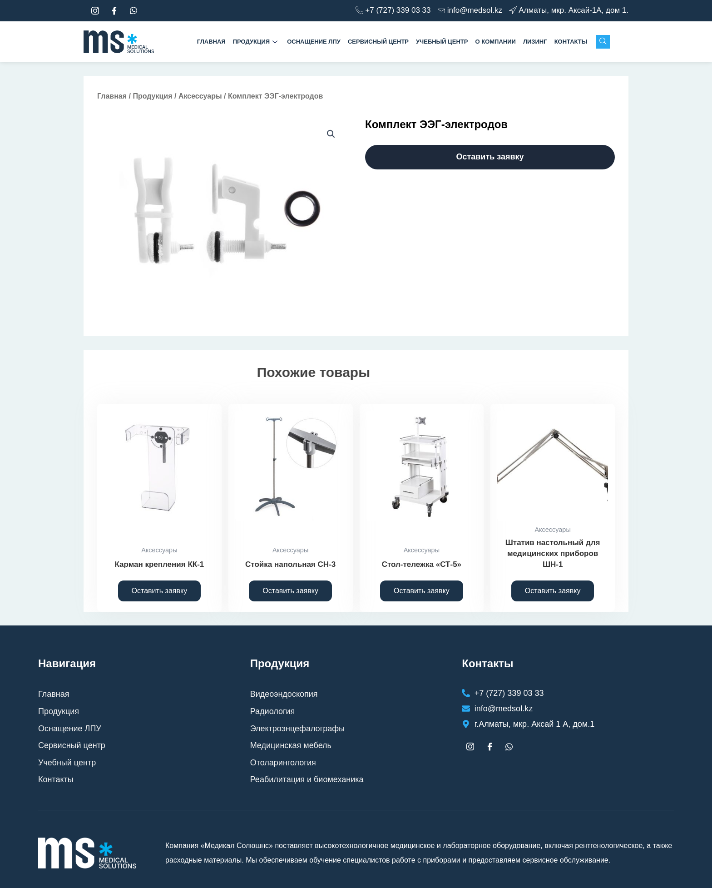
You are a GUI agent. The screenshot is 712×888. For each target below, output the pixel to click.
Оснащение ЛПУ (314, 41)
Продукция (256, 41)
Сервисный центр (378, 41)
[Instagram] (95, 11)
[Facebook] (114, 11)
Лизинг (535, 41)
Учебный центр (442, 41)
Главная (211, 41)
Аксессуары (200, 96)
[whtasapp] (133, 11)
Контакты (571, 41)
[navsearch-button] (603, 42)
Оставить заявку (490, 156)
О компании (495, 41)
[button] (331, 134)
